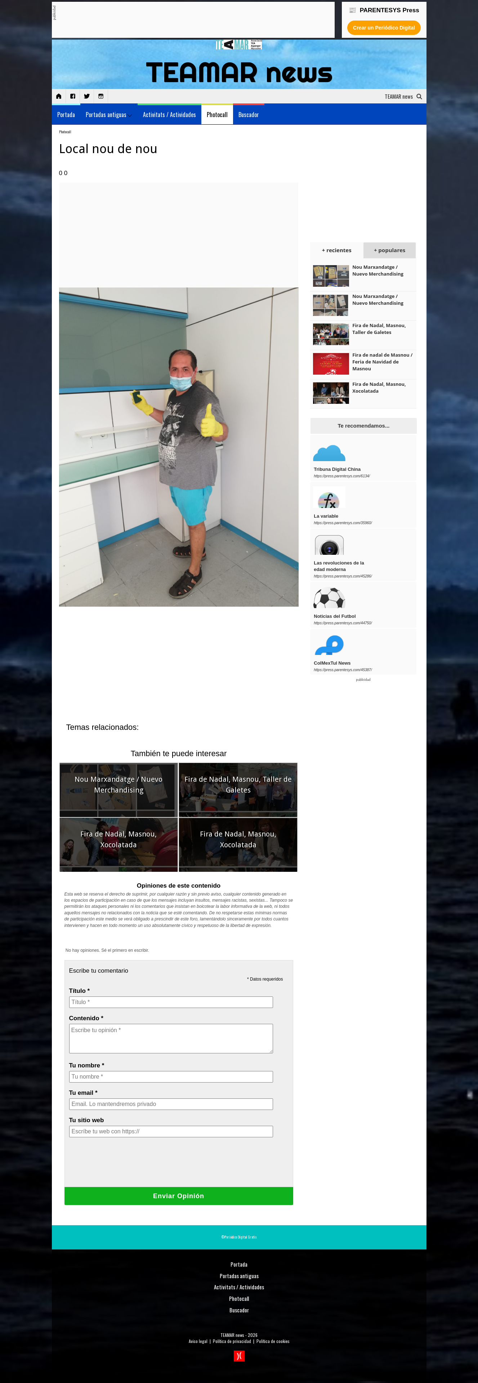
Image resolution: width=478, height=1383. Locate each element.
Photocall (217, 114)
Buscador (248, 114)
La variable (326, 516)
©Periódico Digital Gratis (239, 1237)
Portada (66, 114)
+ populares (389, 250)
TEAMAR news (232, 1335)
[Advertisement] (187, 20)
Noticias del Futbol (335, 616)
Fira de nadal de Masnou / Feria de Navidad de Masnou (382, 362)
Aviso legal (198, 1341)
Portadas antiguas (109, 114)
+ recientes (337, 250)
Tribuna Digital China (337, 469)
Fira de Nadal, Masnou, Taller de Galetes (379, 328)
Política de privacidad (232, 1341)
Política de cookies (273, 1341)
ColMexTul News (332, 663)
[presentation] (124, 1167)
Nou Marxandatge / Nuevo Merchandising (377, 270)
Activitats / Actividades (169, 114)
